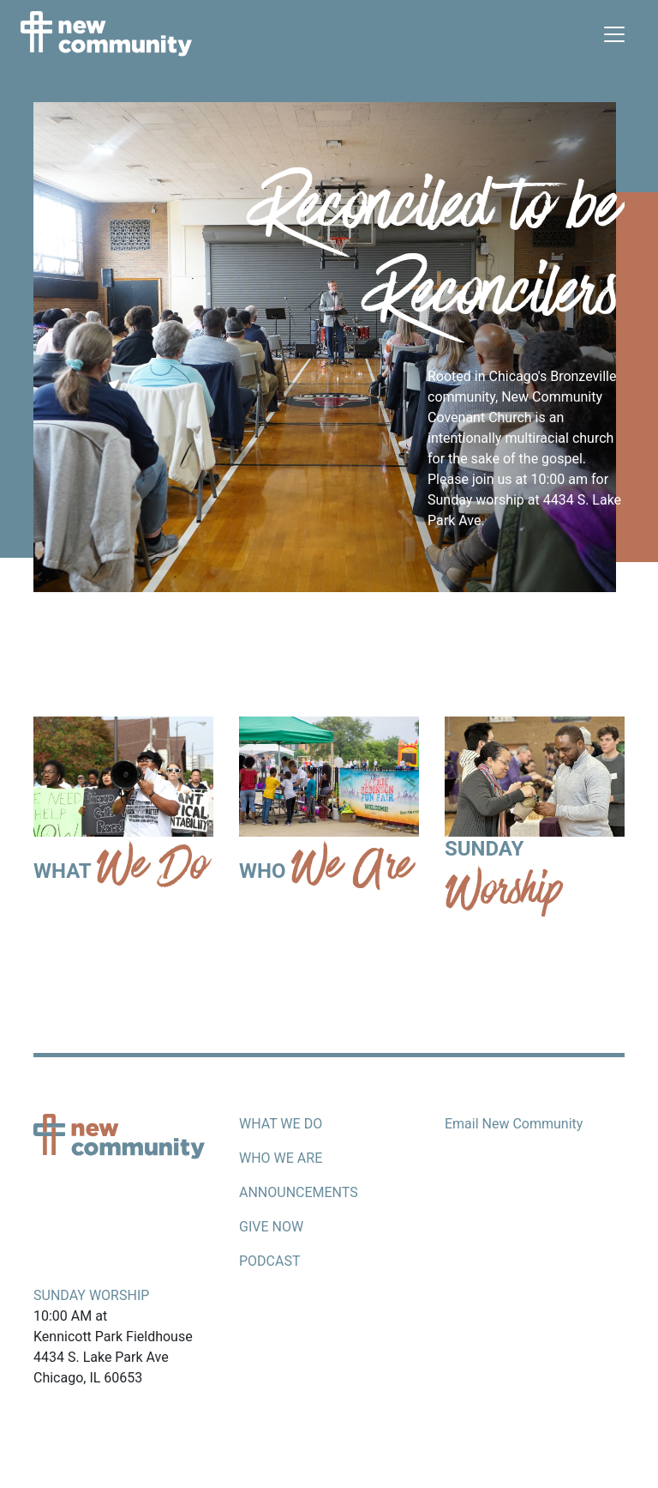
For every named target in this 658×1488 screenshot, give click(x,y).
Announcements (298, 1192)
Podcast (270, 1261)
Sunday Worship (91, 1295)
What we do (280, 1124)
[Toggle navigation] (614, 34)
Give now (271, 1227)
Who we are (280, 1158)
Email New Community (514, 1124)
